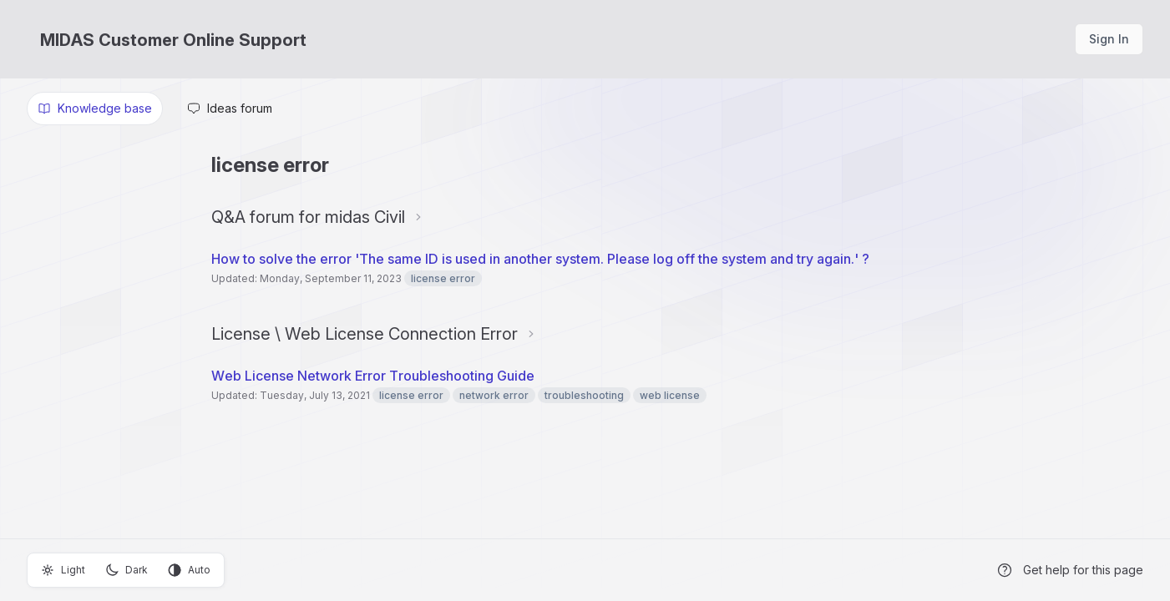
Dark (126, 570)
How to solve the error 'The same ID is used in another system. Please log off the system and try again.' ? (540, 258)
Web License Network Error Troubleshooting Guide (372, 375)
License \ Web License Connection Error (364, 334)
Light (63, 570)
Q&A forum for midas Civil (308, 217)
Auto (189, 570)
